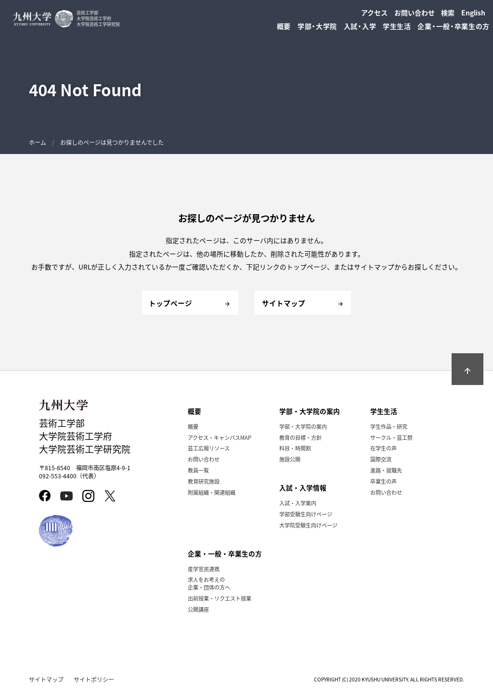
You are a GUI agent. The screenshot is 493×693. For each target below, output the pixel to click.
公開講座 (198, 609)
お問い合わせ (414, 12)
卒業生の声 (383, 481)
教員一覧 (198, 470)
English (473, 12)
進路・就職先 (386, 470)
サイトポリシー (94, 679)
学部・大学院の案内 (303, 426)
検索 (447, 12)
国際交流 (380, 459)
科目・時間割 (295, 448)
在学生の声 (383, 448)
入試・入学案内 (297, 503)
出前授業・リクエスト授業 (219, 598)
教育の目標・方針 (300, 437)
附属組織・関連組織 (211, 492)
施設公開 (289, 459)
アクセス (374, 12)
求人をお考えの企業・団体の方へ (209, 583)
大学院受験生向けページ (308, 525)
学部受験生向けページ (305, 514)
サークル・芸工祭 (391, 437)
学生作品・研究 (388, 426)
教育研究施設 (204, 481)
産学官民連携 (204, 569)
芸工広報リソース (209, 448)
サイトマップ (46, 679)
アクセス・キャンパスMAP (219, 437)
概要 (193, 426)
